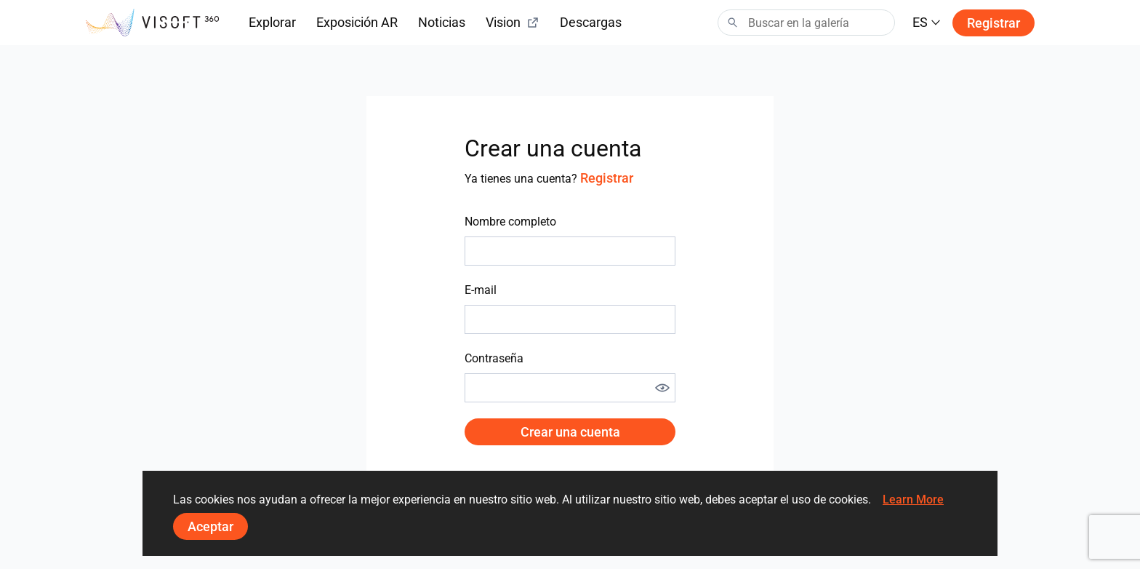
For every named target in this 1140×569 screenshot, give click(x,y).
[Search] (806, 22)
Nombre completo (510, 221)
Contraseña (494, 358)
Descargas (591, 22)
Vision (512, 22)
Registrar (993, 23)
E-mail (481, 290)
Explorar (272, 22)
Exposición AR (357, 22)
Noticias (441, 22)
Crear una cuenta (570, 431)
